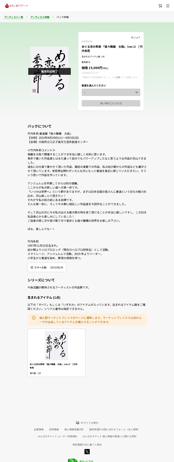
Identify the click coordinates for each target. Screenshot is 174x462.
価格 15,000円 (92, 67)
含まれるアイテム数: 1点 (93, 56)
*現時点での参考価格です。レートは (99, 77)
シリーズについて (41, 280)
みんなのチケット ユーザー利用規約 (57, 436)
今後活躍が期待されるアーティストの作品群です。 (59, 287)
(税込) (105, 68)
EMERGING (87, 41)
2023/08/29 (56, 267)
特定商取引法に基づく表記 (87, 444)
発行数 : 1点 (35, 373)
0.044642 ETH (89, 72)
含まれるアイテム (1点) (44, 297)
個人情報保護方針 (74, 429)
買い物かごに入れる (111, 103)
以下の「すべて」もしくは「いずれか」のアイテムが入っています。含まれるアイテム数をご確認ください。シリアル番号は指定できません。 (86, 306)
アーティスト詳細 (39, 17)
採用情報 (54, 429)
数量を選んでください (94, 85)
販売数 (85, 61)
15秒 (118, 77)
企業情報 (39, 429)
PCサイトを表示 (89, 422)
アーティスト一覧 (13, 17)
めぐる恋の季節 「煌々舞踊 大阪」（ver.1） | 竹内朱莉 (53, 366)
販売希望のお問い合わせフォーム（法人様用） (114, 429)
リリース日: (40, 267)
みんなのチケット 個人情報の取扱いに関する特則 (109, 436)
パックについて (40, 126)
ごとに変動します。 (129, 77)
